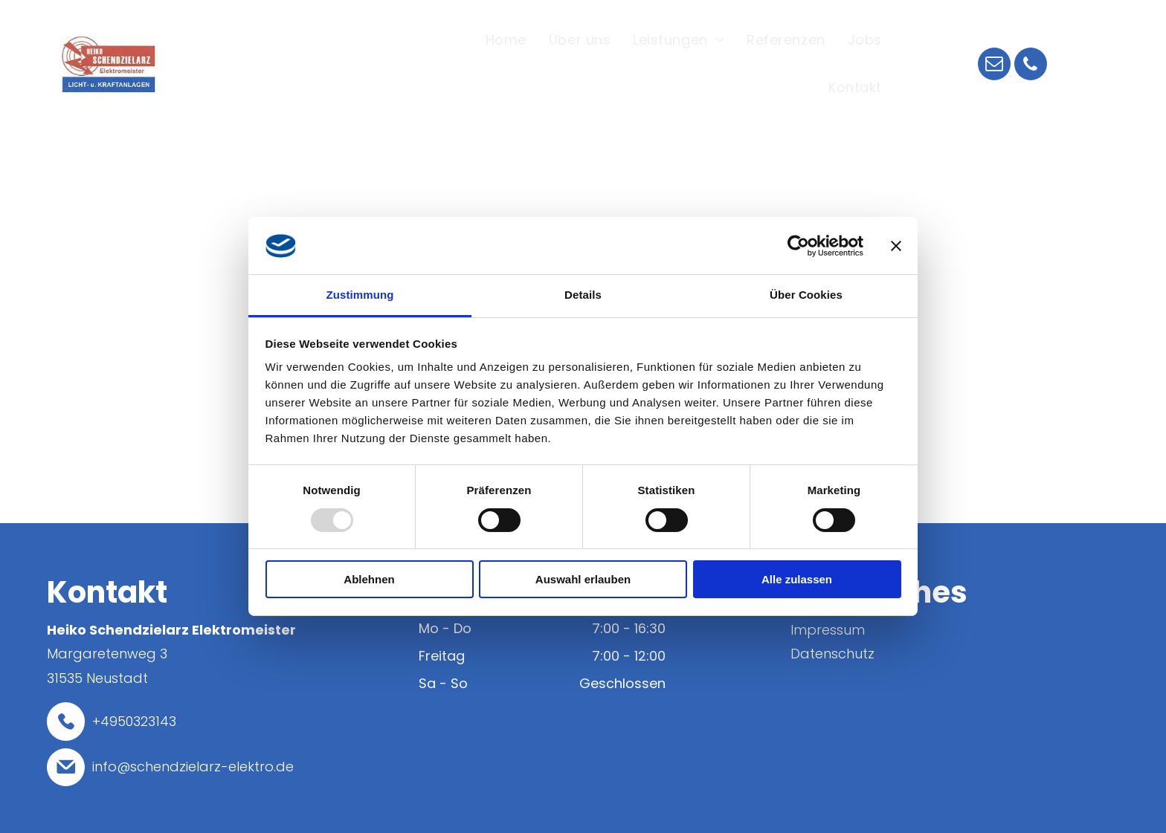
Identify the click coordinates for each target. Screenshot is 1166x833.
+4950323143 (134, 721)
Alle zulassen (796, 579)
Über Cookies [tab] (806, 294)
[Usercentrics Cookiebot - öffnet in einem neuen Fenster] (798, 246)
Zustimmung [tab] (360, 294)
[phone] (1030, 66)
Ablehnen (369, 579)
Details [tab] (583, 294)
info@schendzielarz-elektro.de (193, 766)
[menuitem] (506, 41)
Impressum (827, 629)
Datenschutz (832, 653)
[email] (994, 66)
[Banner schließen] (896, 246)
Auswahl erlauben (583, 579)
